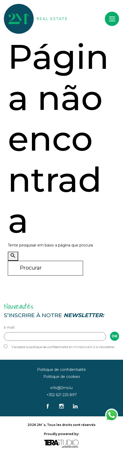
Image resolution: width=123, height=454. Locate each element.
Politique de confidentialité (61, 369)
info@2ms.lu (61, 387)
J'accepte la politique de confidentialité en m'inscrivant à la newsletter (63, 347)
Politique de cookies (61, 376)
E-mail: (9, 327)
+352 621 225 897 (61, 394)
